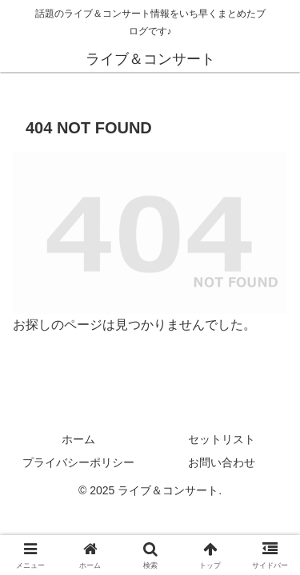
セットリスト (221, 439)
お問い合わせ (221, 462)
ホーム (78, 439)
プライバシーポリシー (78, 462)
